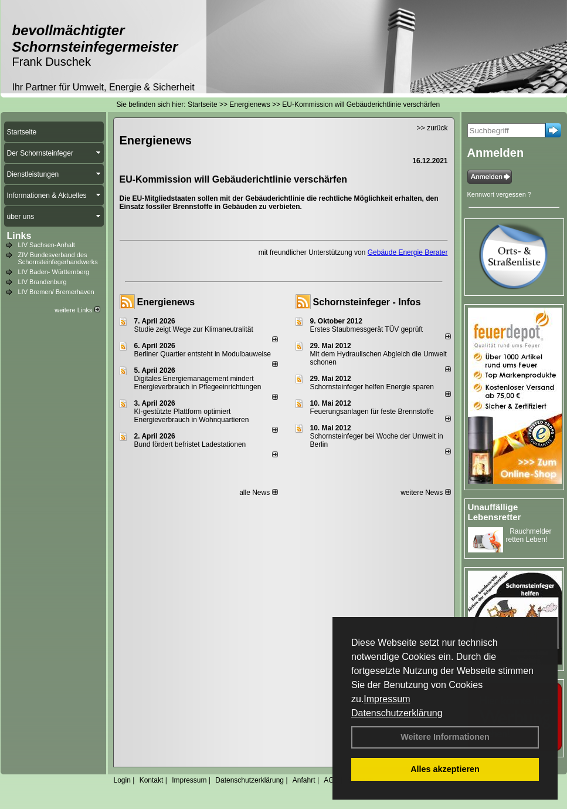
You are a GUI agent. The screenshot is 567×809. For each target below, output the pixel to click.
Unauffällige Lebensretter (494, 512)
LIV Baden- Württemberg (54, 271)
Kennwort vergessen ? (499, 194)
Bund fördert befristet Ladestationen (190, 444)
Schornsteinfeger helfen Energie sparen (372, 387)
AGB (331, 780)
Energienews (166, 302)
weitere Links (77, 310)
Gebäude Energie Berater (408, 252)
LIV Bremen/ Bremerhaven (56, 291)
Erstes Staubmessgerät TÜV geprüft (366, 329)
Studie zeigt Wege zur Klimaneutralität (193, 329)
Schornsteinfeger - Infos (367, 302)
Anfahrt (304, 780)
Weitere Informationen (445, 736)
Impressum (387, 699)
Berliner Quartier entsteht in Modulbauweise (202, 354)
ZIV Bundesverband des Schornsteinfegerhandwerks (58, 258)
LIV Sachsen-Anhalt (46, 244)
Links (19, 236)
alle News (258, 492)
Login (122, 780)
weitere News (425, 492)
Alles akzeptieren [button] (445, 769)
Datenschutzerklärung (397, 713)
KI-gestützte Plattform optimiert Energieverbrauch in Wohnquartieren (191, 415)
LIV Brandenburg (42, 281)
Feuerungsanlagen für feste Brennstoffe (372, 411)
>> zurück (432, 128)
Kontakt (152, 780)
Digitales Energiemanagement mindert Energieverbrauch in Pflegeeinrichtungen (198, 383)
